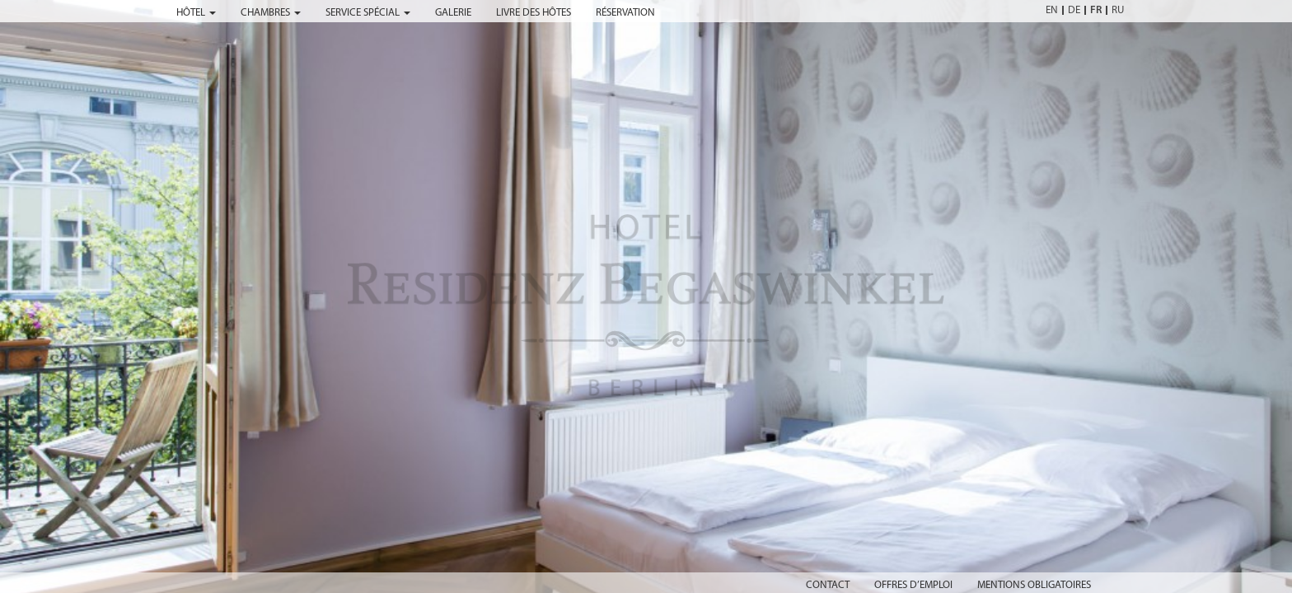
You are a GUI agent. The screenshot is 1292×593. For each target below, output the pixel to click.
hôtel (196, 12)
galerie (453, 12)
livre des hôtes (533, 12)
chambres (271, 12)
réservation (625, 12)
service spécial (367, 12)
